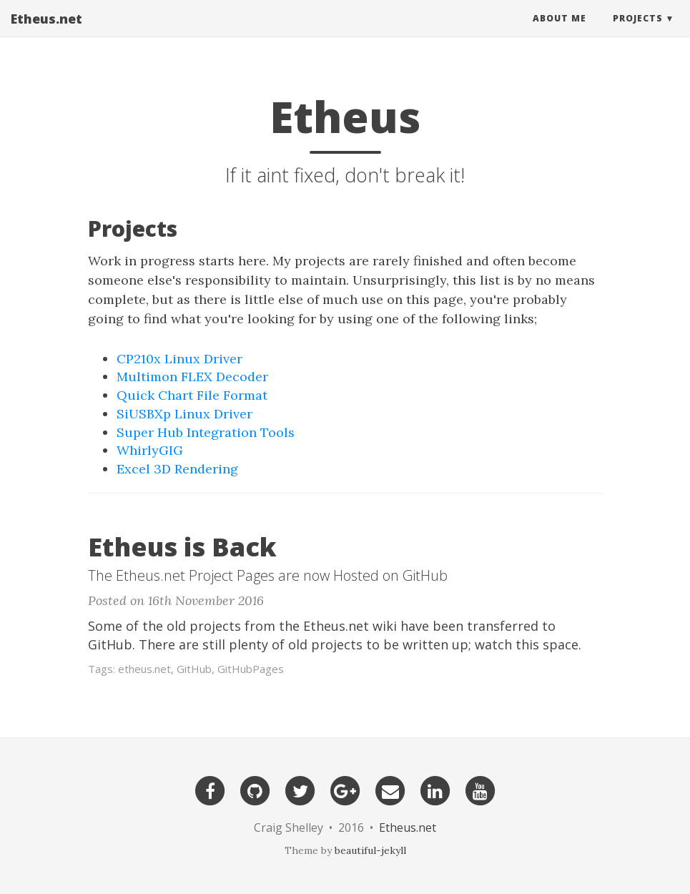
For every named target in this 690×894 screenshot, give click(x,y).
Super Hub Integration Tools (206, 432)
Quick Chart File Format (192, 395)
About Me (559, 32)
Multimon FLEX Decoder (192, 376)
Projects (638, 32)
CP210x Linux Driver (179, 358)
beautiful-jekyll (370, 850)
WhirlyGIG (150, 450)
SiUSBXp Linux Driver (184, 414)
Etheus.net (46, 32)
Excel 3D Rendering (177, 469)
